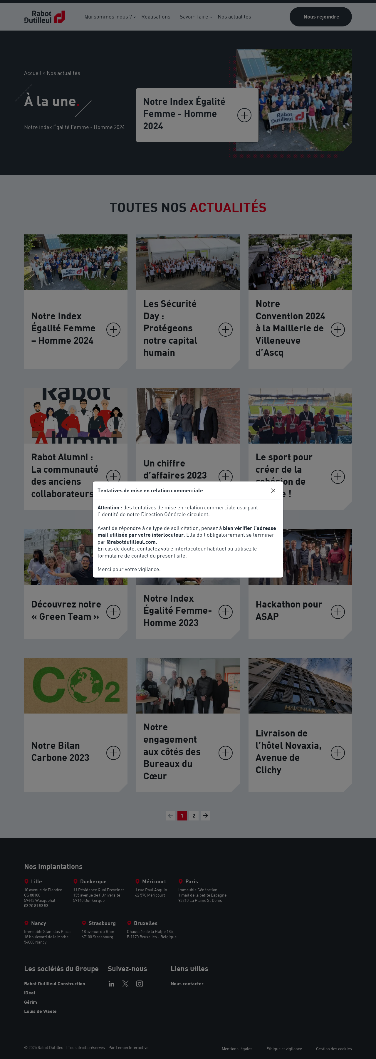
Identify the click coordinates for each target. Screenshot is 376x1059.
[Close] (273, 490)
